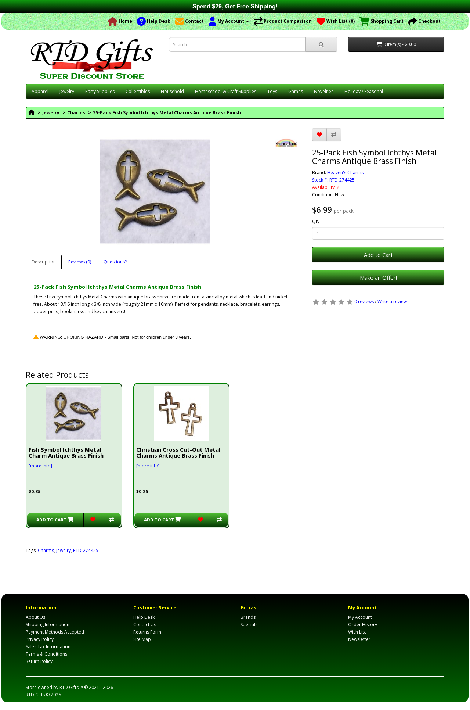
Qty (315, 221)
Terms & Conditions (46, 654)
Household (172, 91)
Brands (248, 617)
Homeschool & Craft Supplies (225, 91)
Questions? (115, 262)
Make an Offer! (378, 277)
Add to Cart (378, 254)
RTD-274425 (85, 550)
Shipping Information (47, 624)
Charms (76, 113)
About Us (35, 617)
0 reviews (364, 301)
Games (295, 91)
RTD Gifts (35, 695)
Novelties (323, 91)
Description (44, 262)
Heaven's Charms (345, 172)
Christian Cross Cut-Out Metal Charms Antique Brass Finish (178, 452)
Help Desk (144, 617)
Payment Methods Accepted (55, 632)
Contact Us (144, 624)
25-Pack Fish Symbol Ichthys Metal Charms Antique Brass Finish (167, 113)
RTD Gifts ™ (71, 687)
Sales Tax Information (48, 646)
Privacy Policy (40, 639)
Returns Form (147, 632)
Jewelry (66, 91)
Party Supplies (100, 91)
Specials (249, 624)
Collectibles (138, 91)
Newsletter (359, 639)
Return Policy (39, 661)
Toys (272, 91)
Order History (362, 624)
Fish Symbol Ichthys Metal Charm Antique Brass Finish (66, 452)
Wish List (357, 632)
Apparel (40, 91)
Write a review (392, 301)
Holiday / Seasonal (363, 91)
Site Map (142, 639)
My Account (360, 617)
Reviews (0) (79, 262)
